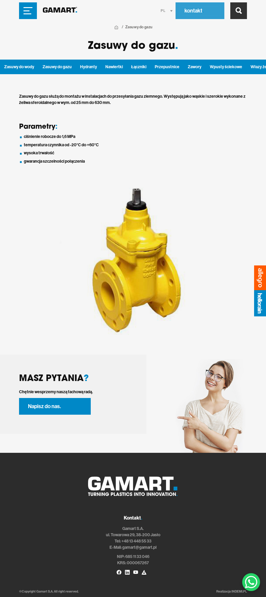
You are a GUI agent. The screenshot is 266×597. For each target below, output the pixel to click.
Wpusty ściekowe (226, 66)
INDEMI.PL (239, 591)
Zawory (194, 66)
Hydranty (88, 66)
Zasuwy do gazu (57, 66)
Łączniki (138, 66)
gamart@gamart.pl (139, 547)
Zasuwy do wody (19, 66)
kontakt (194, 10)
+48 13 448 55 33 (136, 541)
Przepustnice (167, 66)
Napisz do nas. (44, 406)
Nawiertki (114, 66)
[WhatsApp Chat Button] (251, 582)
